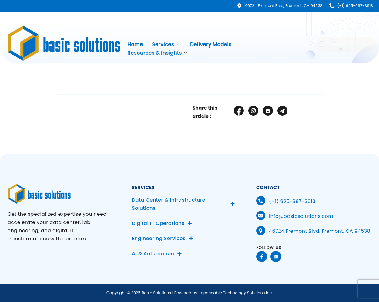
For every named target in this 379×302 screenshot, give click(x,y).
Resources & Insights (157, 53)
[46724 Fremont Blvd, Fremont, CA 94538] (260, 230)
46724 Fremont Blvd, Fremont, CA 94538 (319, 231)
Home (135, 44)
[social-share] (239, 111)
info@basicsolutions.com (301, 216)
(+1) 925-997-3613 (292, 201)
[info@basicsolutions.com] (260, 215)
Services (165, 44)
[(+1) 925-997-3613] (260, 200)
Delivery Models (210, 44)
